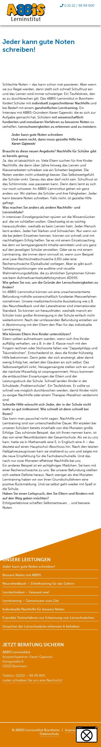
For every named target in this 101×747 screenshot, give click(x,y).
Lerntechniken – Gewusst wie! (25, 592)
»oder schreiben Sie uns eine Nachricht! (32, 680)
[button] (86, 734)
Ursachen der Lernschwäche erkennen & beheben (41, 626)
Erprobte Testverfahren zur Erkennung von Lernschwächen (48, 618)
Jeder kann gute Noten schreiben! (28, 567)
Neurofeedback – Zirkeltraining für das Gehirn (38, 584)
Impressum (73, 730)
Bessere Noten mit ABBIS (21, 575)
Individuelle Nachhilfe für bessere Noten (33, 609)
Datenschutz (49, 734)
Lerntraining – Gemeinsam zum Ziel (30, 601)
